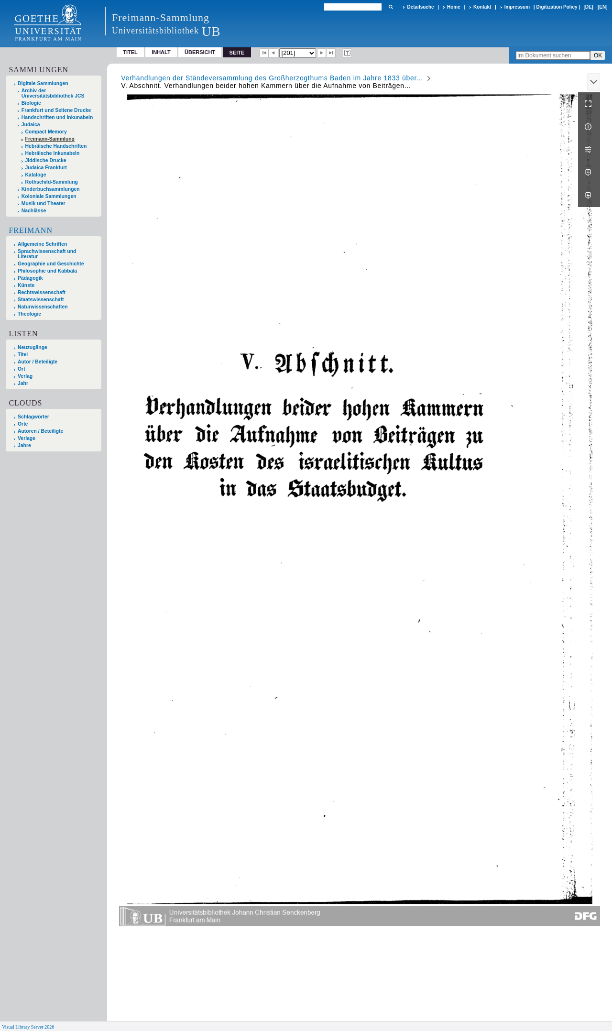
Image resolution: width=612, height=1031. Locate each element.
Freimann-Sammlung (50, 139)
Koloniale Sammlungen (49, 196)
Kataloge (35, 174)
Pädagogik (30, 278)
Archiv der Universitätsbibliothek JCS (53, 93)
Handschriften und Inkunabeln (57, 117)
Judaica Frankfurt (46, 167)
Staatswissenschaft (41, 299)
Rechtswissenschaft (42, 292)
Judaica (31, 124)
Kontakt (482, 7)
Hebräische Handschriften (56, 146)
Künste (26, 285)
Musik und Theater (44, 203)
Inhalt (161, 52)
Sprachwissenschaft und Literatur (47, 254)
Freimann (31, 230)
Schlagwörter (33, 416)
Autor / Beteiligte (37, 361)
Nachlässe (34, 210)
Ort (21, 369)
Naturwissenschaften (43, 306)
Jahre (24, 445)
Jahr (23, 383)
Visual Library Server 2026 (28, 1027)
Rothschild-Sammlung (51, 182)
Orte (23, 424)
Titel (130, 52)
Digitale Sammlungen (43, 83)
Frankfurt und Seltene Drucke (56, 110)
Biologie (31, 103)
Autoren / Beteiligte (40, 431)
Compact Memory (46, 131)
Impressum (517, 7)
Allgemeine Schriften (42, 244)
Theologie (29, 314)
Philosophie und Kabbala (47, 271)
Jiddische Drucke (45, 160)
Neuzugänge (32, 347)
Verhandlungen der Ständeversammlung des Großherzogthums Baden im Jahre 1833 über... (272, 78)
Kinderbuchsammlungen (51, 189)
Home (453, 7)
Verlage (26, 438)
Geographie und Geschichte (51, 263)
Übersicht (200, 52)
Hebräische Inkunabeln (52, 153)
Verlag (25, 376)
